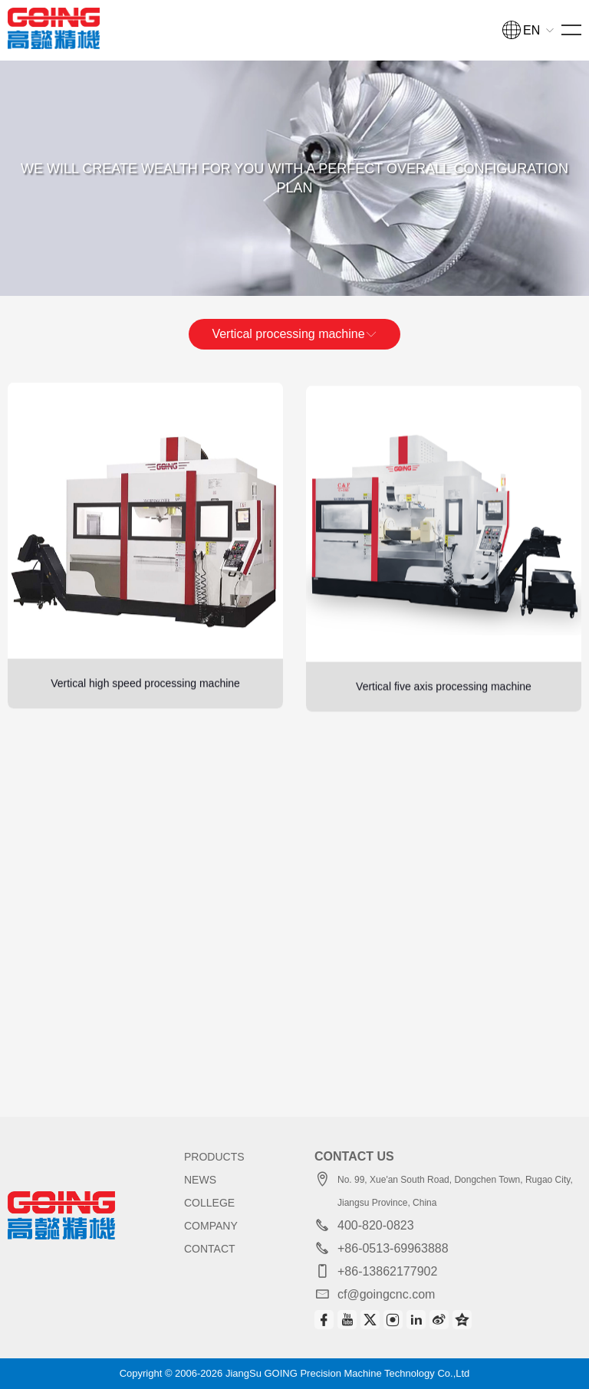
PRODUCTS (214, 1157)
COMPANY (211, 1226)
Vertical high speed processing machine (145, 698)
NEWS (200, 1180)
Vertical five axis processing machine (443, 714)
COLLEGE (209, 1203)
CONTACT (209, 1249)
